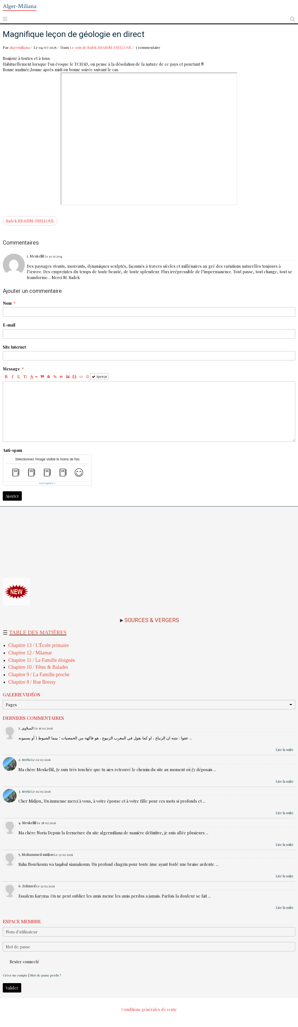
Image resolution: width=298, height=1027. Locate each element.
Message (11, 368)
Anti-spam (12, 450)
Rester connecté (21, 961)
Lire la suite (285, 749)
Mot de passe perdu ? (45, 975)
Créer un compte (15, 975)
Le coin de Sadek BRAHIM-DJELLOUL (101, 47)
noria (26, 759)
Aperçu (99, 376)
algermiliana (19, 47)
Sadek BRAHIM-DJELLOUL (30, 221)
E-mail (9, 325)
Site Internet (14, 347)
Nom (7, 303)
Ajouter (12, 496)
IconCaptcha (46, 483)
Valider (12, 988)
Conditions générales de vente (149, 1009)
